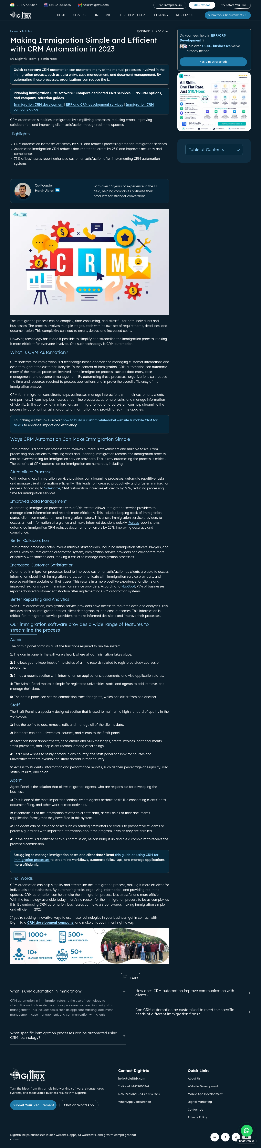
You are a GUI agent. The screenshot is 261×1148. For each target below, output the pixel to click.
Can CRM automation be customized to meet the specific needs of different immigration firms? (193, 1012)
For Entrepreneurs (169, 5)
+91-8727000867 (23, 5)
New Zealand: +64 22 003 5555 (139, 1094)
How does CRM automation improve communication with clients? (193, 993)
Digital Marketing (200, 1102)
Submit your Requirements (228, 15)
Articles (27, 31)
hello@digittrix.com (131, 1078)
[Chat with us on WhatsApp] (247, 1135)
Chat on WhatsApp (79, 1105)
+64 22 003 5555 (57, 5)
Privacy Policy (197, 1117)
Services (80, 15)
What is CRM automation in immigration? (68, 991)
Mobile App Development (205, 1094)
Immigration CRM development (38, 104)
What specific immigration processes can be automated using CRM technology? (68, 1035)
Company (161, 15)
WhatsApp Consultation (134, 1102)
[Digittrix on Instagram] (236, 1137)
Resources (184, 15)
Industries (103, 15)
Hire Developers (133, 15)
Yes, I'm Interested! (213, 62)
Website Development (203, 1086)
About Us (194, 1078)
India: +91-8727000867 (133, 1086)
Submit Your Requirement (33, 1105)
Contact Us (195, 1109)
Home (61, 15)
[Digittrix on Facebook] (225, 1137)
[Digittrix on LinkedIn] (214, 1137)
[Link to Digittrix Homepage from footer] (27, 1080)
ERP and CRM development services (94, 104)
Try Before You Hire (233, 5)
